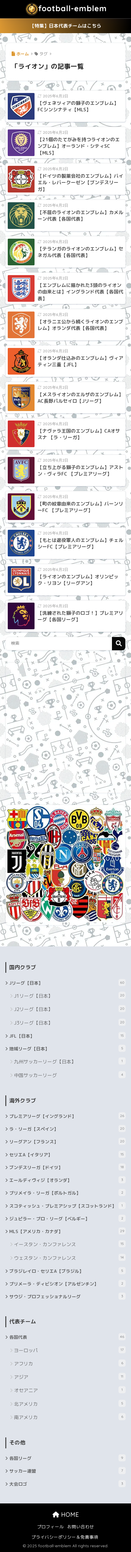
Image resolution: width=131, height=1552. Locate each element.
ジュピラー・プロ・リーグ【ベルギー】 (67, 1218)
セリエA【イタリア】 (67, 1154)
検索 (118, 643)
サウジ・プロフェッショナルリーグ (67, 1296)
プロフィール (50, 1527)
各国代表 (67, 1336)
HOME (65, 1514)
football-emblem (66, 9)
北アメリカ (70, 1403)
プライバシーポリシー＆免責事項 (64, 1537)
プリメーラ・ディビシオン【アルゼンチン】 (67, 1283)
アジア (70, 1376)
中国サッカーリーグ (70, 1074)
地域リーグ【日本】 (67, 1048)
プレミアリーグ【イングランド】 (67, 1115)
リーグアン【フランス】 (67, 1141)
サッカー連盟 (67, 1470)
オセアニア (70, 1390)
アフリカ (70, 1363)
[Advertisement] (65, 727)
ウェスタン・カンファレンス (70, 1257)
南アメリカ (70, 1417)
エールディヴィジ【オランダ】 (67, 1179)
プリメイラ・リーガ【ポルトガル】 (67, 1192)
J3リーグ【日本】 (70, 1022)
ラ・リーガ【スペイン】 (67, 1128)
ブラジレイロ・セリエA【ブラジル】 (67, 1270)
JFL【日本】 (67, 1035)
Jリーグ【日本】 (67, 982)
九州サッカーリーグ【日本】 (70, 1061)
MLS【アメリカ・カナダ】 (67, 1231)
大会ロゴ (67, 1483)
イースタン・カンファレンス (70, 1244)
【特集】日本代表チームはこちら (65, 26)
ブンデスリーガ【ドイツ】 (67, 1167)
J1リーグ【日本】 (70, 995)
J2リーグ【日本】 (70, 1008)
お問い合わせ (80, 1527)
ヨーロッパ (70, 1350)
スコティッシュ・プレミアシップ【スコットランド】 (67, 1205)
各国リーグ (67, 1457)
